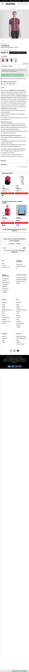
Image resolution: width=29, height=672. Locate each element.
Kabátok (4, 308)
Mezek (3, 304)
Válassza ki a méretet (7, 66)
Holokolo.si (5, 361)
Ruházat (4, 336)
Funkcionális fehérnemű (7, 309)
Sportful (4, 43)
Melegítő (4, 315)
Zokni (3, 313)
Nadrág (3, 306)
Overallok (4, 323)
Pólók (17, 319)
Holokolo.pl (11, 359)
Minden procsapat (20, 344)
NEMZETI (18, 342)
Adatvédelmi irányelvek (21, 277)
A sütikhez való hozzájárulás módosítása (5, 290)
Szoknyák (18, 321)
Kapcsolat (4, 265)
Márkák (3, 342)
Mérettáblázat (25, 63)
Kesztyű (3, 311)
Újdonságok (4, 302)
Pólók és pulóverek (6, 321)
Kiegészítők (4, 338)
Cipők (3, 340)
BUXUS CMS (12, 358)
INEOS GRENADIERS (21, 338)
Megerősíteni (24, 248)
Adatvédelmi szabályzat (21, 279)
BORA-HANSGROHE (21, 336)
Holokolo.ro (22, 359)
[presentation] (2, 186)
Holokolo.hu (17, 359)
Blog (3, 263)
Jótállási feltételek (6, 282)
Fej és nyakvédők (6, 317)
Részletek (3, 160)
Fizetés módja (19, 264)
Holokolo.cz (5, 359)
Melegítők (18, 325)
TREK (17, 340)
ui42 (18, 358)
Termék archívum (5, 267)
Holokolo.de (17, 361)
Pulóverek (18, 317)
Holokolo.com (11, 361)
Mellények (4, 319)
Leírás (2, 87)
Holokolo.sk (21, 358)
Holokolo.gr (14, 362)
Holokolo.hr (23, 361)
